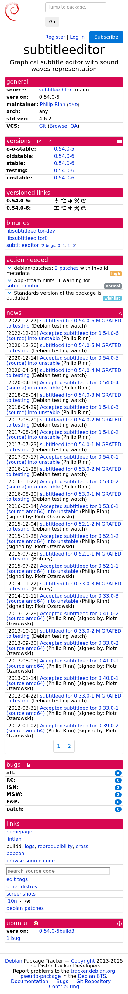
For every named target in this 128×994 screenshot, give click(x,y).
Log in (77, 37)
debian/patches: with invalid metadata (64, 271)
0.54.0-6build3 (56, 931)
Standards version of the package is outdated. (64, 296)
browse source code (30, 861)
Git (42, 126)
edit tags (17, 879)
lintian (14, 839)
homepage (19, 832)
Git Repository (93, 981)
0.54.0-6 (64, 156)
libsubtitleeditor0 (27, 238)
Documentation (29, 981)
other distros (21, 886)
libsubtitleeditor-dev (30, 231)
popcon (15, 853)
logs (30, 846)
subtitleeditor (55, 90)
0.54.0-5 (64, 149)
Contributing (64, 986)
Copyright (83, 961)
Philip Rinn (52, 104)
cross (82, 846)
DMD (73, 104)
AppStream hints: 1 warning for (64, 283)
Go (52, 21)
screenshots (21, 894)
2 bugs (48, 245)
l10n (11, 901)
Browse (58, 126)
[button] (9, 268)
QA (74, 126)
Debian (13, 961)
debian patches (25, 908)
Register (55, 37)
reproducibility (55, 846)
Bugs (62, 981)
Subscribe (106, 37)
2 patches (67, 268)
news (14, 312)
